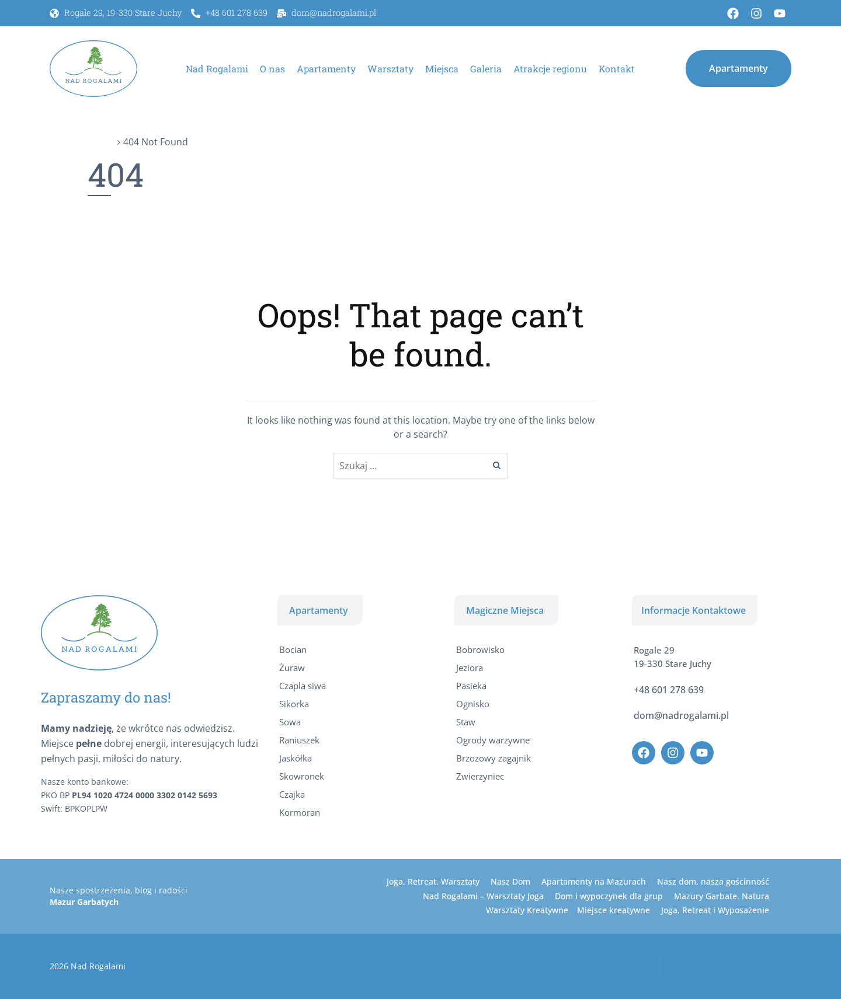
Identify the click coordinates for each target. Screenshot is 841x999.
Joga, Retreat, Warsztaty (433, 881)
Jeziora (469, 667)
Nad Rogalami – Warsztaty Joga (483, 896)
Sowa (290, 722)
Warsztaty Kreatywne (527, 910)
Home (101, 141)
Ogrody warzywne (493, 740)
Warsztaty (390, 68)
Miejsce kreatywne (613, 910)
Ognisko (472, 704)
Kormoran (299, 812)
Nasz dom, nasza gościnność (713, 881)
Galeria (486, 68)
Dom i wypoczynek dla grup (609, 896)
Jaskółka (295, 758)
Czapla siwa (302, 685)
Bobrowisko (480, 649)
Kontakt (617, 68)
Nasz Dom (510, 881)
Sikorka (294, 704)
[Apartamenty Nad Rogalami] (93, 67)
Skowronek (301, 776)
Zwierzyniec (480, 776)
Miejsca (441, 68)
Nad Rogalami (217, 68)
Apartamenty (326, 68)
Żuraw (292, 667)
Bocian (293, 649)
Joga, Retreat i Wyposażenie (715, 910)
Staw (465, 722)
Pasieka (471, 685)
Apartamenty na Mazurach (593, 881)
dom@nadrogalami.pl (681, 715)
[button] (738, 68)
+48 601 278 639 (669, 689)
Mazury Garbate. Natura (721, 896)
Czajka (292, 794)
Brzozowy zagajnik (493, 758)
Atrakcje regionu (550, 68)
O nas (272, 68)
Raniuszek (299, 740)
